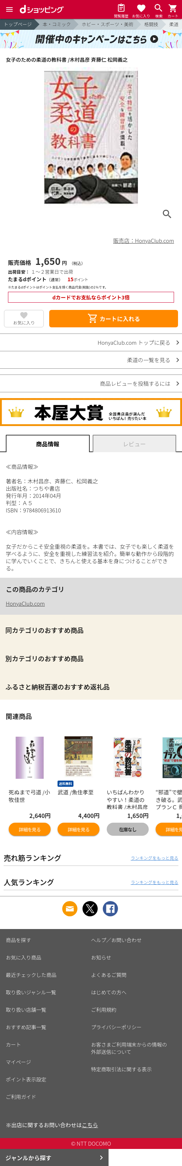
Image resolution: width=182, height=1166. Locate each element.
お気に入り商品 (23, 957)
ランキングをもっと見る (154, 858)
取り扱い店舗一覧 (26, 1009)
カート (13, 1044)
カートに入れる (113, 318)
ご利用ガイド (21, 1096)
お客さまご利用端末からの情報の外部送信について (129, 1048)
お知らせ (101, 957)
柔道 (174, 24)
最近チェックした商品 (31, 974)
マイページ (18, 1061)
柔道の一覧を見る (148, 360)
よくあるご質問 (109, 974)
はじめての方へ (109, 992)
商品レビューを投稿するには (135, 383)
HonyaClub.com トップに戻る (134, 342)
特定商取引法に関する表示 (121, 1069)
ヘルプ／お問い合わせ (116, 940)
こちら (90, 1125)
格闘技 (151, 24)
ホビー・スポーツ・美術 (108, 24)
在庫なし (127, 829)
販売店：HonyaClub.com (143, 240)
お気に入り (24, 322)
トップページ (18, 24)
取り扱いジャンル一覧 (31, 992)
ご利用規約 (104, 1009)
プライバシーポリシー (116, 1027)
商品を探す (18, 940)
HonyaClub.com (25, 603)
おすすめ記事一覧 (26, 1027)
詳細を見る (30, 829)
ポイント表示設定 (26, 1079)
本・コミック (57, 24)
